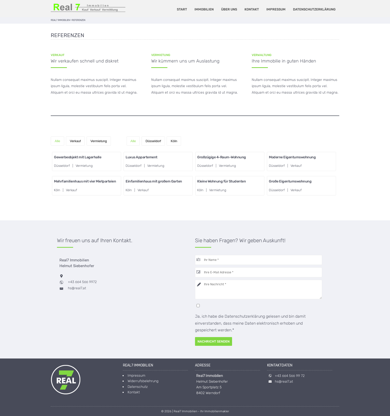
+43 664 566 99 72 (290, 376)
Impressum (276, 9)
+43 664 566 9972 (82, 282)
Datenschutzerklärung (314, 9)
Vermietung (99, 141)
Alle (57, 141)
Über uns (229, 9)
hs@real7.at (77, 288)
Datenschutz (138, 387)
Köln (174, 141)
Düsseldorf (153, 141)
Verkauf (75, 141)
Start (182, 9)
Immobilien (204, 9)
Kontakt (251, 9)
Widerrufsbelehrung (143, 381)
